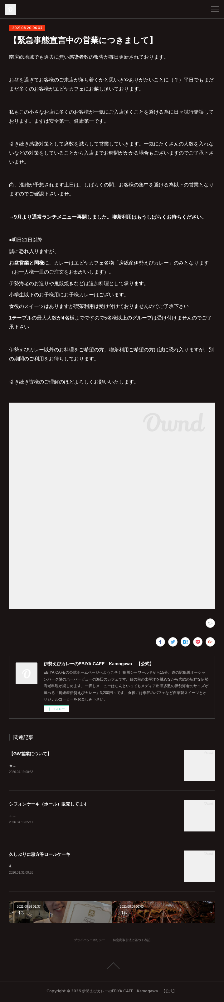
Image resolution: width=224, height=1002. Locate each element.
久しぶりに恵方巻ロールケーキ (39, 855)
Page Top (112, 967)
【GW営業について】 (30, 753)
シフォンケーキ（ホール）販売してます (48, 804)
